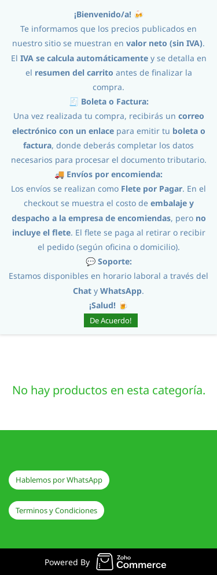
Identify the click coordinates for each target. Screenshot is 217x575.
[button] (59, 480)
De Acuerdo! (111, 320)
